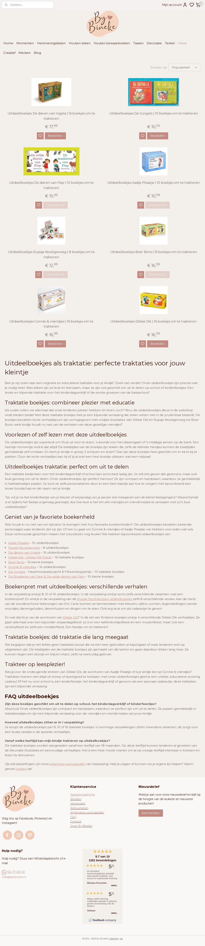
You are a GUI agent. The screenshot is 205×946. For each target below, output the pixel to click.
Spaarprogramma (82, 794)
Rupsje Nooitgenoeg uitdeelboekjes (104, 599)
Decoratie (154, 43)
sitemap (114, 938)
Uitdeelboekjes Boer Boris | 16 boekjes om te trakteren (153, 252)
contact (20, 769)
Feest (182, 43)
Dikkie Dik (70, 617)
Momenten (25, 43)
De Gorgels (16, 572)
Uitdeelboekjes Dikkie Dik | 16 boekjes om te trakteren (154, 321)
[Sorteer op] (184, 67)
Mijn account (174, 4)
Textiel (170, 43)
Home (8, 43)
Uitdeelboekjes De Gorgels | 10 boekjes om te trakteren (153, 113)
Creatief (9, 53)
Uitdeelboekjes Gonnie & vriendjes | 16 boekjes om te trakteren (51, 324)
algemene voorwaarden (67, 764)
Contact (75, 821)
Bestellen (55, 136)
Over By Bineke (81, 826)
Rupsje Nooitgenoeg (24, 548)
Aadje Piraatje (18, 543)
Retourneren (79, 808)
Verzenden (77, 803)
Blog (37, 53)
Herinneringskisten (51, 43)
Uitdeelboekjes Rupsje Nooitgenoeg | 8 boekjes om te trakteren (51, 254)
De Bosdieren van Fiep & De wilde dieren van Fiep (46, 576)
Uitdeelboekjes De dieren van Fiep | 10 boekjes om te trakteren (51, 185)
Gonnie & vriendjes (22, 567)
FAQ (73, 817)
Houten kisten (79, 43)
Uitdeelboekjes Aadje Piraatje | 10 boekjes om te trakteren (153, 183)
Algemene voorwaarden (87, 812)
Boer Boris (16, 562)
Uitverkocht (55, 205)
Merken (25, 53)
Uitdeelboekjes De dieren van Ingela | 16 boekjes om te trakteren (51, 116)
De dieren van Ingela (24, 552)
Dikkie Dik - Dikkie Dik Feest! (29, 557)
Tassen (138, 43)
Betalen (75, 799)
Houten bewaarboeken (112, 43)
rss (121, 938)
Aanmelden (151, 813)
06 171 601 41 (16, 872)
